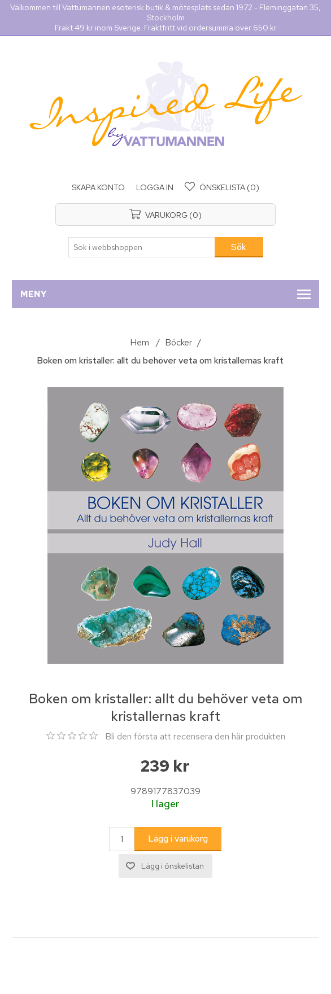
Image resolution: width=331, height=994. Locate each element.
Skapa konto (98, 187)
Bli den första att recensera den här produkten (195, 736)
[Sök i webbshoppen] (141, 247)
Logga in (154, 187)
